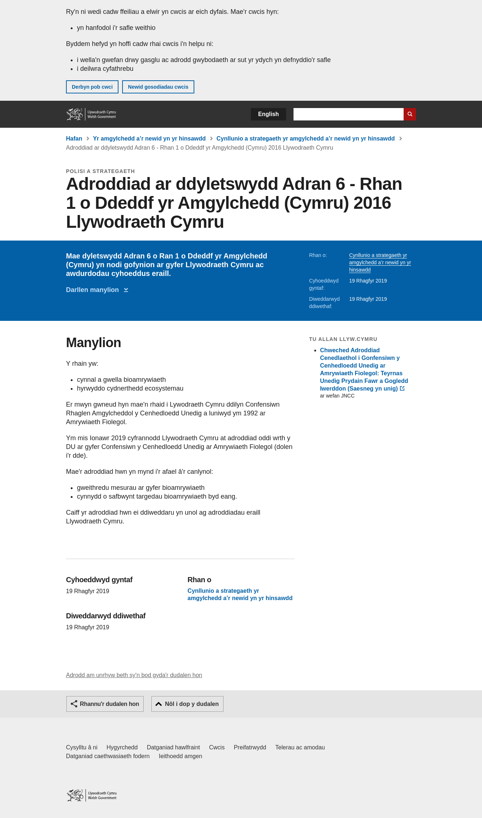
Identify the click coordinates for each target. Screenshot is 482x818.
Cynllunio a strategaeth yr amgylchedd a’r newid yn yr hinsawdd (306, 138)
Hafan (74, 138)
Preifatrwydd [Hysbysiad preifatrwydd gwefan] (250, 747)
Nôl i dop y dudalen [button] (192, 704)
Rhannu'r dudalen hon (109, 704)
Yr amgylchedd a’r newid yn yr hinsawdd (149, 138)
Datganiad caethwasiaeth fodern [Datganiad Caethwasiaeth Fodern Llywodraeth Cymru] (108, 756)
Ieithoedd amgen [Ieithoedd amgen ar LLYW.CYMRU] (180, 756)
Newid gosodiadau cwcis (158, 87)
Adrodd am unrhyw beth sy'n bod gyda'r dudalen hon (134, 675)
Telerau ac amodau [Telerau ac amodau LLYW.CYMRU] (300, 747)
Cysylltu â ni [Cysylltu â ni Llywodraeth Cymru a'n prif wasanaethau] (81, 747)
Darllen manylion (94, 289)
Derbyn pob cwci (92, 87)
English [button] (268, 114)
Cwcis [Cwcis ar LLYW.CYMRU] (217, 747)
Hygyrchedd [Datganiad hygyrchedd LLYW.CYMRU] (121, 747)
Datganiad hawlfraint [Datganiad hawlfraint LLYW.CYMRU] (173, 747)
